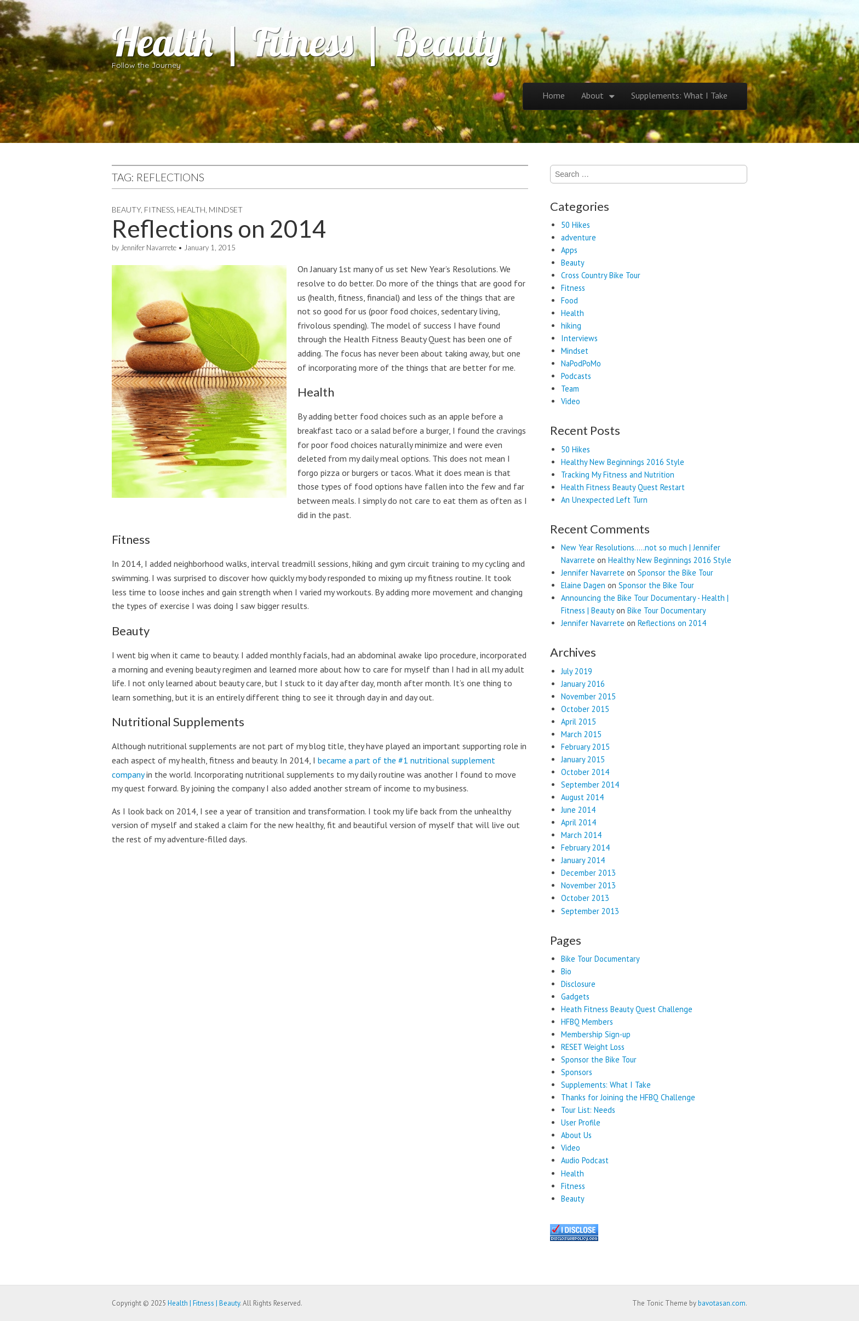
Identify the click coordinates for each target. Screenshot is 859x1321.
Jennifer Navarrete (148, 247)
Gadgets (575, 996)
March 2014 (581, 835)
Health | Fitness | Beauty (307, 41)
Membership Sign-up (596, 1034)
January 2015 (583, 759)
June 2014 (578, 810)
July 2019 (576, 671)
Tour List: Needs (588, 1110)
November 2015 (588, 696)
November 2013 (588, 885)
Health (191, 209)
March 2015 (581, 734)
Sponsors (576, 1072)
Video (570, 401)
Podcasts (576, 376)
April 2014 (578, 822)
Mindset (226, 209)
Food (569, 300)
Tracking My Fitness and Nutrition (617, 474)
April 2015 (578, 721)
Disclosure (578, 984)
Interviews (579, 338)
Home (553, 95)
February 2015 (585, 747)
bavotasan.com (722, 1303)
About (592, 95)
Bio (566, 971)
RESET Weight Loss (593, 1047)
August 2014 (582, 797)
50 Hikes (575, 225)
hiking (571, 325)
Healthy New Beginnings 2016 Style (622, 462)
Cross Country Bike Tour (600, 275)
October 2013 (585, 898)
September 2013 (590, 911)
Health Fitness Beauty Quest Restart (623, 487)
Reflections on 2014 (219, 228)
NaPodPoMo (581, 363)
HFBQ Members (587, 1021)
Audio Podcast (585, 1160)
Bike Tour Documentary (666, 610)
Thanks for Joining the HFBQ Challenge (628, 1097)
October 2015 (585, 709)
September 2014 (590, 784)
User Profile (580, 1122)
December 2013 (588, 873)
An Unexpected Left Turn (604, 500)
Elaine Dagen (583, 585)
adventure (578, 237)
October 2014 (585, 772)
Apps (569, 250)
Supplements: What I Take (679, 95)
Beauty (126, 209)
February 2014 (585, 847)
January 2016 (583, 684)
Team (570, 388)
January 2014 (583, 860)
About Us (576, 1135)
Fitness (159, 209)
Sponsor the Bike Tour (675, 572)
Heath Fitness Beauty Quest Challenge (626, 1009)
